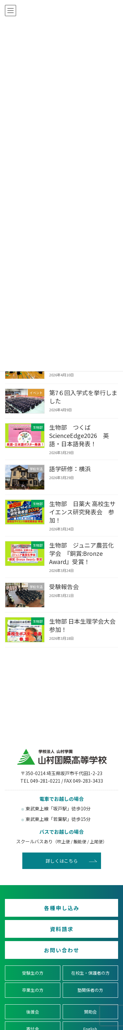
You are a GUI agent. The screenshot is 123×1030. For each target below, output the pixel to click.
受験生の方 (32, 973)
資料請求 (61, 929)
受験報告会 (64, 586)
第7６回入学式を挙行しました (83, 396)
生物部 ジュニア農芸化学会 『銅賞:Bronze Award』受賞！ (81, 552)
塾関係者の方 (90, 990)
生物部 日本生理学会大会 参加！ (82, 625)
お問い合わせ (61, 950)
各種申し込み (61, 908)
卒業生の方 (32, 990)
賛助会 (90, 1011)
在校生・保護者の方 (90, 973)
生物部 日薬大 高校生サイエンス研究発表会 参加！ (82, 511)
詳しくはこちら (62, 860)
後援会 (32, 1011)
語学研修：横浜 (70, 468)
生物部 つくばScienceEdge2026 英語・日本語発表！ (79, 435)
